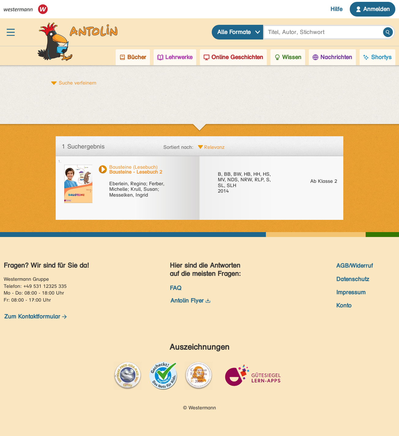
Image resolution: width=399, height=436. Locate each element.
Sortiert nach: (178, 147)
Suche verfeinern (77, 82)
